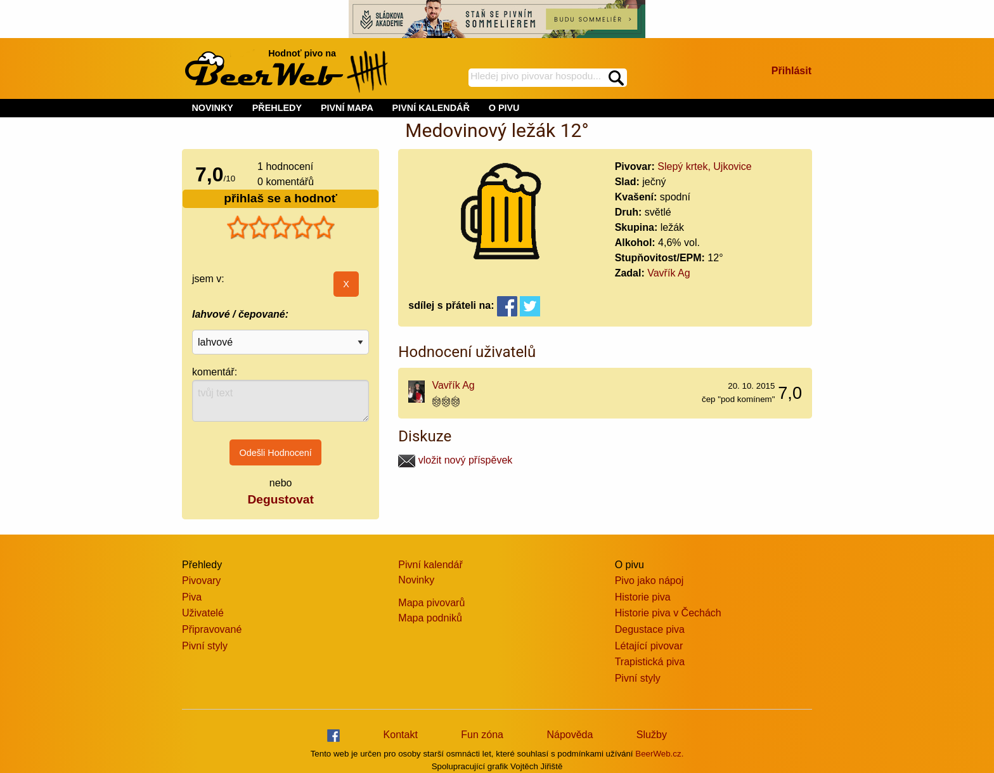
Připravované (212, 629)
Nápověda (569, 734)
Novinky (416, 580)
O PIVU (504, 108)
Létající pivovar (649, 645)
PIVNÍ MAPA (347, 108)
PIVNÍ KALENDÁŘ (431, 108)
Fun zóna (482, 734)
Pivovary (201, 580)
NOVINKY (212, 108)
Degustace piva (650, 629)
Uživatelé (203, 612)
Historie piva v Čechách (668, 612)
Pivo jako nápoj (649, 580)
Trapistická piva (650, 661)
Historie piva (643, 597)
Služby (651, 734)
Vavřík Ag (668, 273)
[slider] (281, 228)
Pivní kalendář (430, 564)
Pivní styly (205, 645)
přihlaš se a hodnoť (280, 198)
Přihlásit (791, 70)
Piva (192, 597)
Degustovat (280, 499)
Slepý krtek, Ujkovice (704, 166)
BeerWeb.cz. (659, 753)
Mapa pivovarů (431, 602)
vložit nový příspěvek (455, 460)
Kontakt (401, 734)
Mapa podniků (430, 618)
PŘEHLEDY (277, 108)
